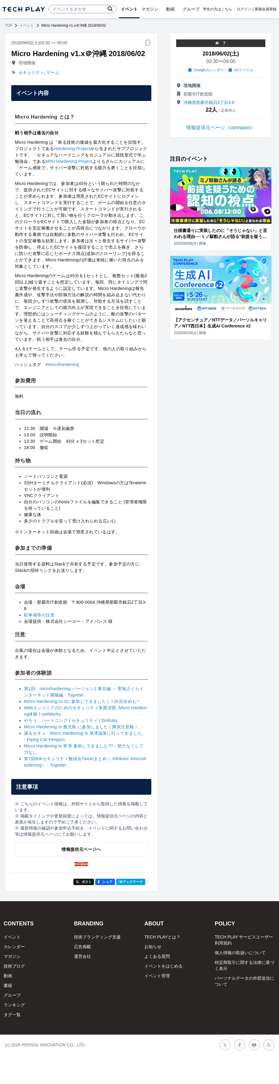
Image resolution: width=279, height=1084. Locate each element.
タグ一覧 (12, 1014)
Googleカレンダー (206, 70)
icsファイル (241, 70)
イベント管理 (157, 975)
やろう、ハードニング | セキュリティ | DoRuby (71, 720)
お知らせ (152, 946)
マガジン (12, 956)
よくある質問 (157, 956)
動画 (8, 975)
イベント (26, 25)
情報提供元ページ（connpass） (221, 127)
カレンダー (14, 946)
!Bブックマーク (131, 882)
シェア (105, 882)
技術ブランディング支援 (97, 937)
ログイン (244, 9)
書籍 (8, 985)
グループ (12, 995)
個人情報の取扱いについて (240, 952)
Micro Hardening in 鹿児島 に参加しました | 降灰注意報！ (81, 726)
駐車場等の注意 (39, 614)
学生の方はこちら (217, 9)
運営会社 (82, 956)
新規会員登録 (266, 9)
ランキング (14, 1004)
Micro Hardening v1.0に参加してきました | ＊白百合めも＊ (82, 701)
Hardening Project (72, 148)
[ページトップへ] (23, 9)
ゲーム (52, 72)
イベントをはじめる (163, 966)
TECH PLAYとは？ (162, 937)
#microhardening (62, 364)
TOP (8, 25)
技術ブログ (14, 966)
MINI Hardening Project (68, 161)
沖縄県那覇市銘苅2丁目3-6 (208, 102)
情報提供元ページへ (81, 849)
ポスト (84, 882)
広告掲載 (82, 946)
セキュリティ (31, 72)
